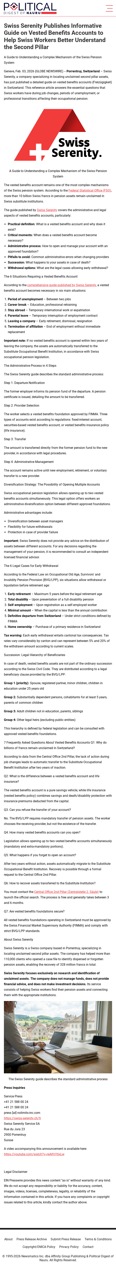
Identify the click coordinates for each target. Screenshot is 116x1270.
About (8, 1239)
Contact (88, 1247)
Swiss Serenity (47, 210)
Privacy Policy (69, 1247)
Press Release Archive (31, 1239)
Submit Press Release (66, 1239)
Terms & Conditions (98, 1239)
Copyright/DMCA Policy (39, 1247)
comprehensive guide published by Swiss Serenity (61, 285)
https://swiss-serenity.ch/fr (22, 1118)
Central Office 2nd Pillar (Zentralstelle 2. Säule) (66, 892)
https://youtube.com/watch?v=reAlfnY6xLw (34, 1154)
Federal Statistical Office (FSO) (90, 190)
